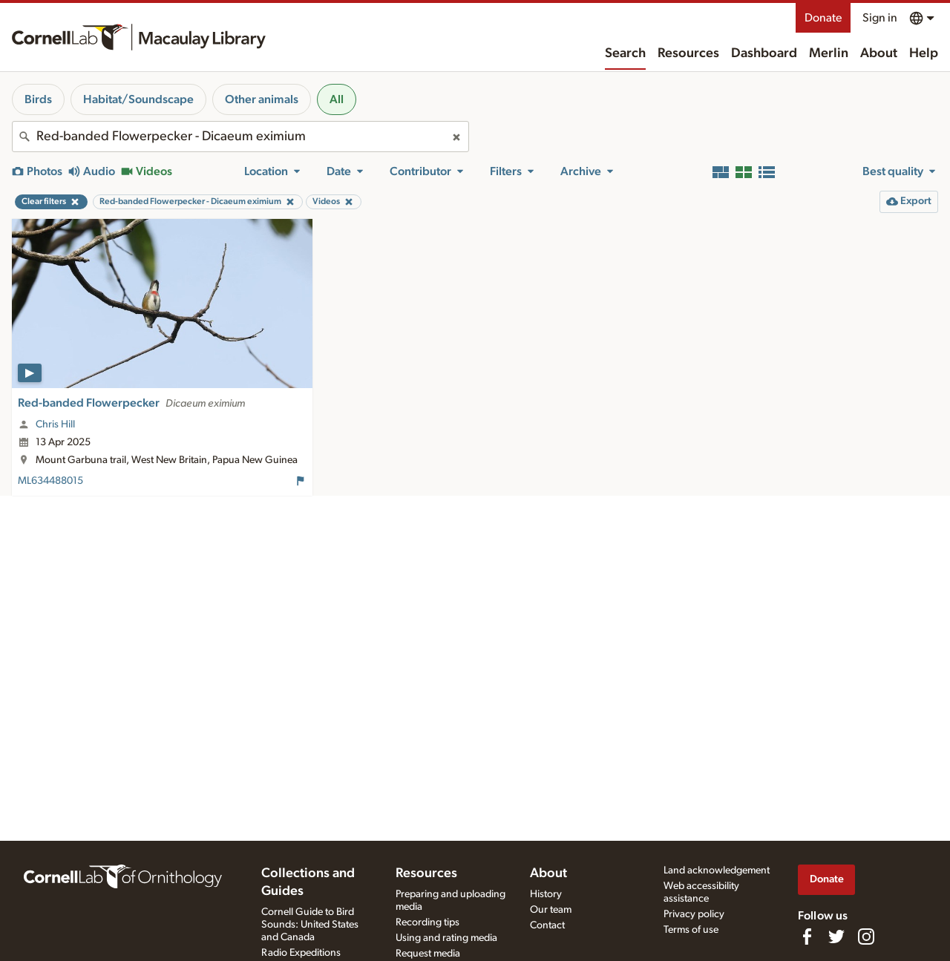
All (337, 99)
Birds (38, 99)
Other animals (261, 99)
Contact (547, 925)
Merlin (828, 53)
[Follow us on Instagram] (866, 936)
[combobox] (240, 136)
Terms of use (691, 930)
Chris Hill (55, 424)
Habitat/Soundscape (138, 99)
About (878, 53)
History (546, 894)
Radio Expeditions (301, 953)
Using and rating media (446, 938)
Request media (428, 953)
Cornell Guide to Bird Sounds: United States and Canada (309, 924)
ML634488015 (50, 481)
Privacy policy (694, 914)
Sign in (879, 18)
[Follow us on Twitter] (836, 936)
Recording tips (427, 922)
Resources (688, 53)
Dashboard (764, 53)
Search (625, 53)
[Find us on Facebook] (807, 936)
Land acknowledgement (717, 870)
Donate (823, 18)
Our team (550, 910)
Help (923, 53)
